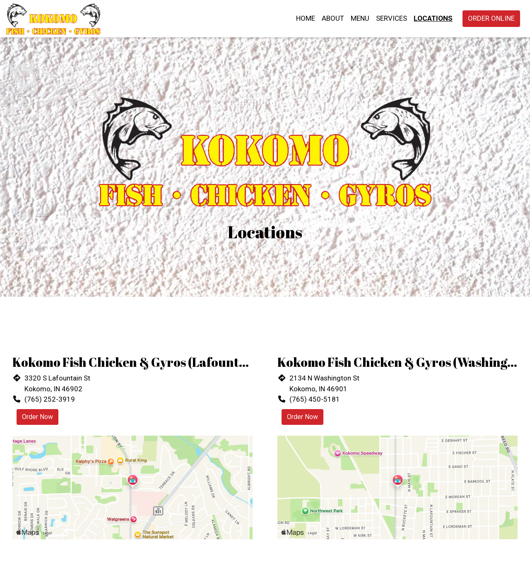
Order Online (491, 18)
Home (305, 18)
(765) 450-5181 (314, 399)
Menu (360, 18)
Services (391, 18)
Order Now (37, 417)
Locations (433, 18)
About (333, 18)
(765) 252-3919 (49, 399)
